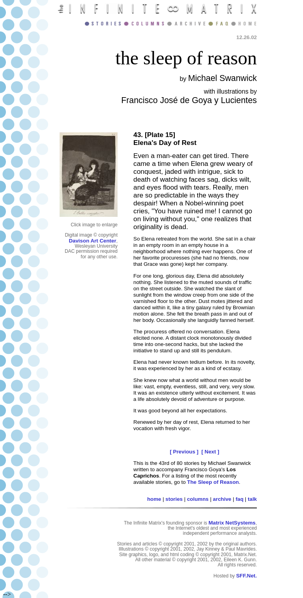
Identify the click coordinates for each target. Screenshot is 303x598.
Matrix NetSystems (231, 523)
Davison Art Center (92, 241)
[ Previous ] (184, 452)
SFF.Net (245, 576)
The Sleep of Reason (213, 482)
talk (252, 499)
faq (239, 499)
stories (174, 499)
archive (222, 499)
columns (198, 499)
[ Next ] (210, 452)
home (154, 499)
